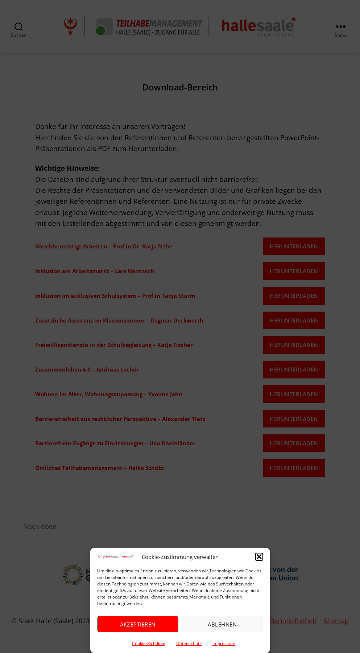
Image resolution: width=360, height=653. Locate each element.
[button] (259, 556)
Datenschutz (189, 643)
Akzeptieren (138, 624)
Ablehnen (222, 624)
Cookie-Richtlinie (148, 643)
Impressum (223, 643)
